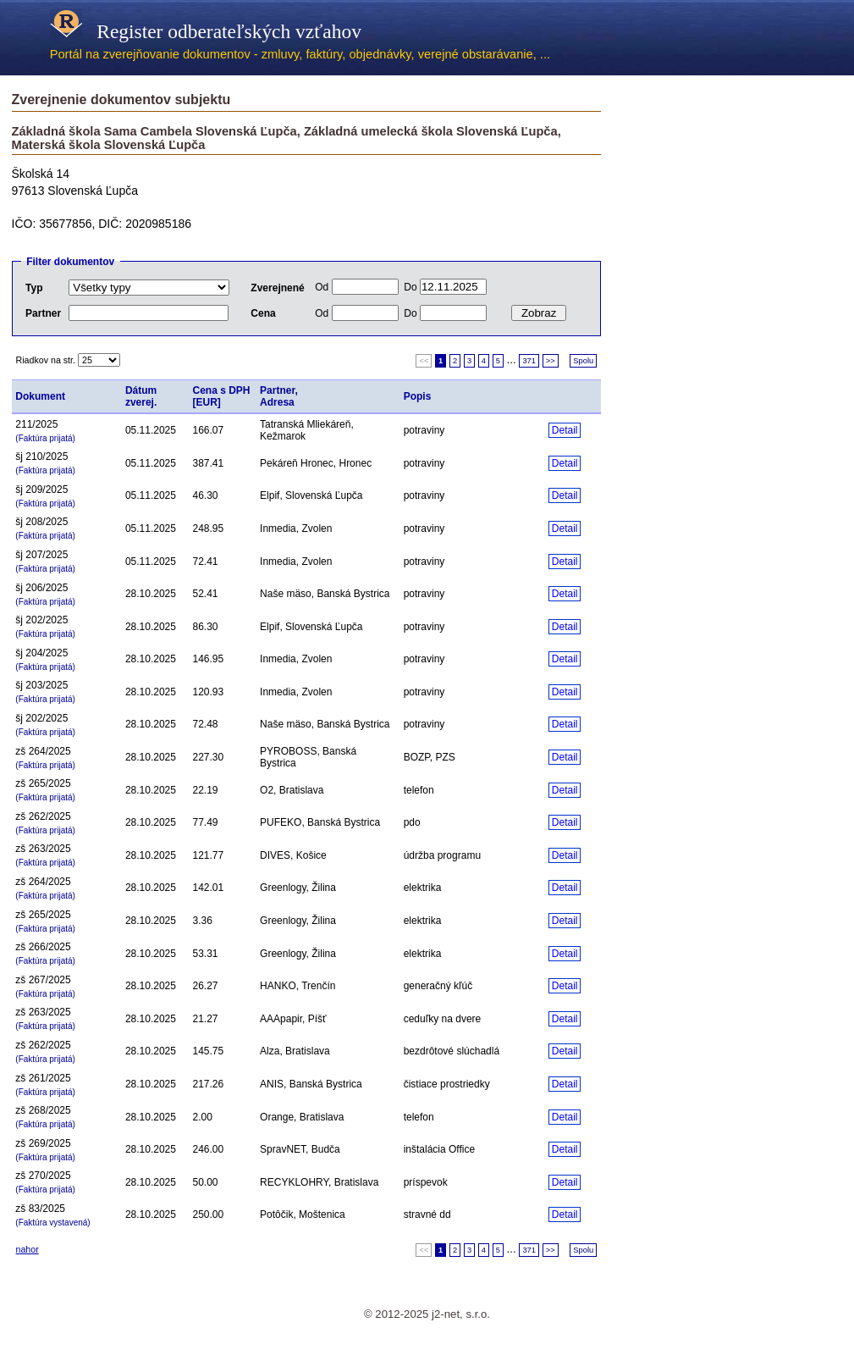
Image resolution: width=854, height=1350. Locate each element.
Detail (565, 430)
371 (529, 361)
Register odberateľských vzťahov (205, 31)
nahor (27, 1249)
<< (423, 361)
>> (550, 361)
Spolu (583, 361)
